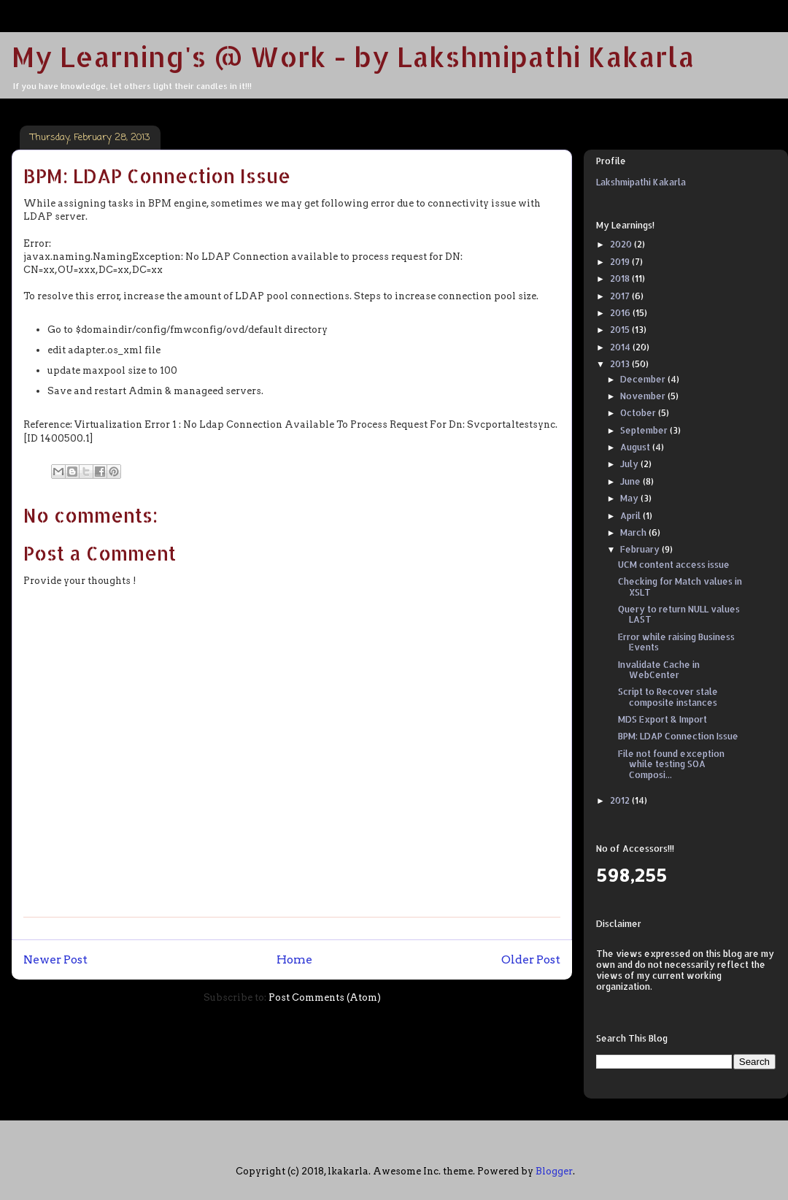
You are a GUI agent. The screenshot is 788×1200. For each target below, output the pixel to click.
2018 (621, 278)
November (644, 396)
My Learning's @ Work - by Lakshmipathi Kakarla (353, 56)
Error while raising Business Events (676, 642)
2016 (621, 312)
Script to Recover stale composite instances (668, 696)
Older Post (530, 959)
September (645, 430)
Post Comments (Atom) (325, 997)
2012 (621, 800)
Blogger (554, 1171)
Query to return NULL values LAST (679, 614)
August (636, 447)
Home (294, 959)
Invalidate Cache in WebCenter (659, 669)
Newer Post (55, 959)
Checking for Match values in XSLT (680, 586)
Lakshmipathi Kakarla (641, 182)
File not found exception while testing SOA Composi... (671, 764)
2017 (621, 296)
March (634, 532)
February (641, 549)
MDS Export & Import (662, 719)
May (630, 498)
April (631, 515)
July (630, 463)
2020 (622, 244)
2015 (621, 329)
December (644, 379)
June (631, 481)
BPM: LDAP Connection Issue (678, 736)
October (639, 412)
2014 (621, 347)
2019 (621, 261)
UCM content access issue (674, 564)
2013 (621, 363)
